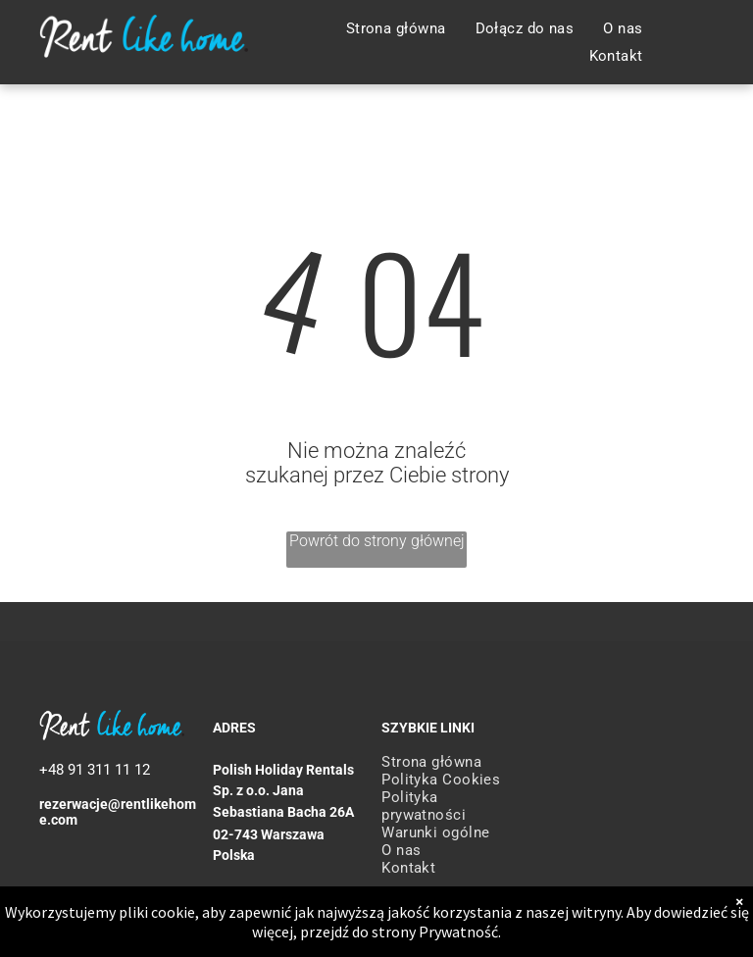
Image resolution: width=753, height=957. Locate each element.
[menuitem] (396, 28)
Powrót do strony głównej (377, 540)
